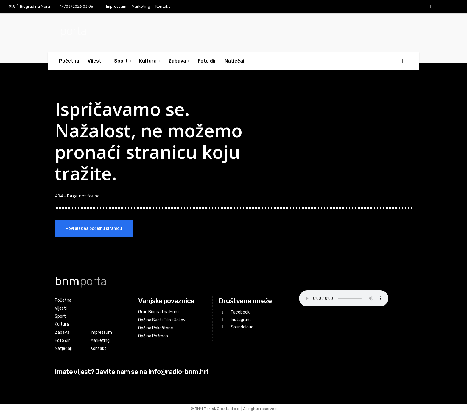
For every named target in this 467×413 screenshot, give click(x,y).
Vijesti (97, 61)
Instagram (241, 319)
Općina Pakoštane (155, 328)
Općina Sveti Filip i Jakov (162, 319)
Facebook (240, 312)
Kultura (149, 61)
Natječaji (235, 61)
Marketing (141, 6)
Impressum (116, 6)
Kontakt (162, 6)
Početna (69, 61)
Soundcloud (242, 327)
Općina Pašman (153, 336)
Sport (122, 61)
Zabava (178, 61)
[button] (403, 61)
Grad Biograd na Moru (158, 311)
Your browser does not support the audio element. (343, 298)
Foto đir (207, 61)
